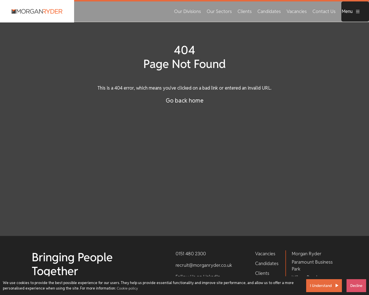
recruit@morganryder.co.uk (204, 265)
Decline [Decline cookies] (356, 285)
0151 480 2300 (191, 254)
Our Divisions (187, 11)
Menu (351, 11)
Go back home (185, 100)
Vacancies (297, 11)
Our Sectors (219, 11)
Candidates (269, 11)
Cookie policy (127, 288)
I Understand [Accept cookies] (321, 285)
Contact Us (324, 11)
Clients (245, 11)
